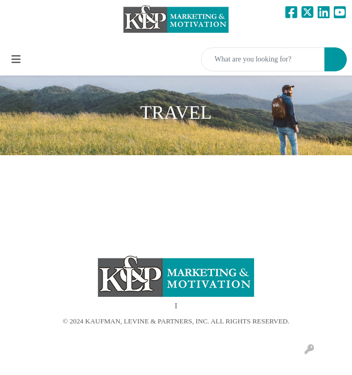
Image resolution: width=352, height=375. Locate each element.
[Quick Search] (263, 59)
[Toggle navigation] (16, 59)
